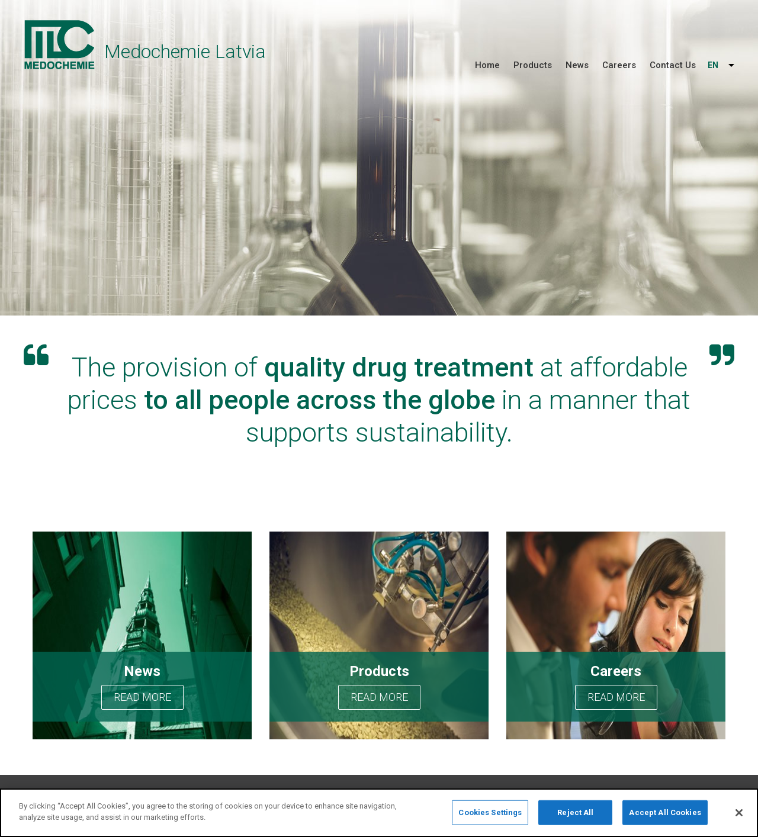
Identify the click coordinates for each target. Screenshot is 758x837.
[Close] (739, 813)
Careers (619, 65)
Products (532, 65)
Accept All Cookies (665, 812)
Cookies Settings (490, 812)
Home (487, 65)
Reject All (575, 812)
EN (713, 65)
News (577, 65)
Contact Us (673, 65)
